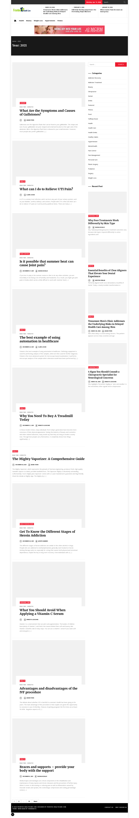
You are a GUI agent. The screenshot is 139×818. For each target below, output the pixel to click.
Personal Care (25, 602)
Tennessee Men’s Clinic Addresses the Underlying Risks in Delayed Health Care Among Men (55, 11)
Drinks (90, 101)
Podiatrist (91, 169)
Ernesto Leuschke (42, 425)
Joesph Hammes (41, 541)
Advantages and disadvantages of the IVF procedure (48, 690)
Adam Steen (29, 120)
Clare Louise (29, 195)
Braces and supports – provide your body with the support (47, 769)
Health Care (92, 128)
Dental (90, 96)
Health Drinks (92, 132)
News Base (22, 809)
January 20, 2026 (107, 7)
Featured (91, 105)
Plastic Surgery (93, 164)
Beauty (28, 21)
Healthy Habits (93, 137)
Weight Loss (38, 21)
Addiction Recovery (26, 524)
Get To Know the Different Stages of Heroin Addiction (47, 533)
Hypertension (50, 21)
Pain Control (24, 254)
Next (35, 801)
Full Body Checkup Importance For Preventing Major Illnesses (84, 11)
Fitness (60, 21)
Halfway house (93, 119)
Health (21, 21)
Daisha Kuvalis (41, 271)
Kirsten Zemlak (98, 280)
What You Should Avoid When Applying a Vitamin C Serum (43, 612)
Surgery (23, 103)
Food (90, 114)
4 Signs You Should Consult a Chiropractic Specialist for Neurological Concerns (104, 374)
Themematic (32, 809)
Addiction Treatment (95, 82)
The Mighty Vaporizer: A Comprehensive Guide (48, 459)
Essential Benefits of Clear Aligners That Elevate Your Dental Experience (107, 273)
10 (29, 801)
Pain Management (94, 155)
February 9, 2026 (79, 7)
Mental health (92, 146)
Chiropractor (92, 91)
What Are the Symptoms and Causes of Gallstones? (47, 112)
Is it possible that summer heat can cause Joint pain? (47, 263)
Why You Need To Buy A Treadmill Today (46, 418)
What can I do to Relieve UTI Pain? (46, 189)
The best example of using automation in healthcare (40, 339)
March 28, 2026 (50, 7)
